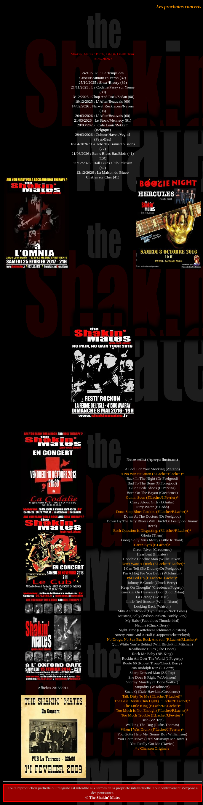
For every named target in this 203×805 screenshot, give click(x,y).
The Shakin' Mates (104, 797)
